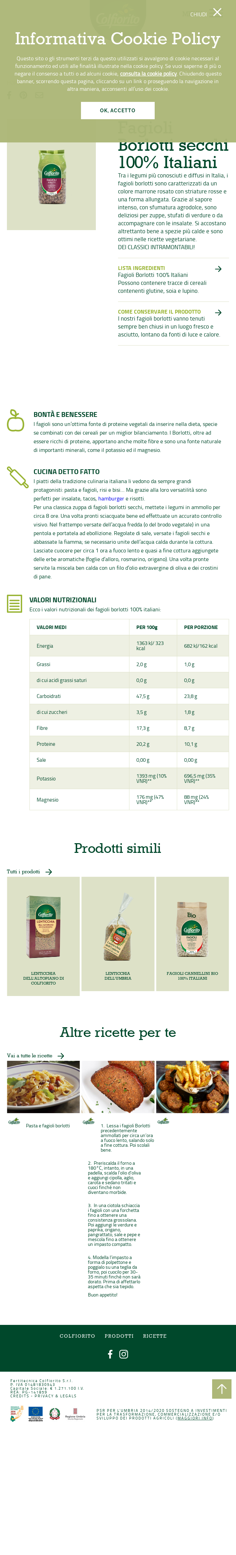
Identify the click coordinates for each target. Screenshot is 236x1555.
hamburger (112, 502)
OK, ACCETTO (118, 110)
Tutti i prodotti (30, 880)
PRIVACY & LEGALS (60, 1400)
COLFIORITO (80, 1344)
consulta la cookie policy (148, 73)
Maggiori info (189, 1420)
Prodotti (119, 1344)
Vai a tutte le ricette (36, 1068)
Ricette (152, 1344)
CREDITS (27, 1400)
